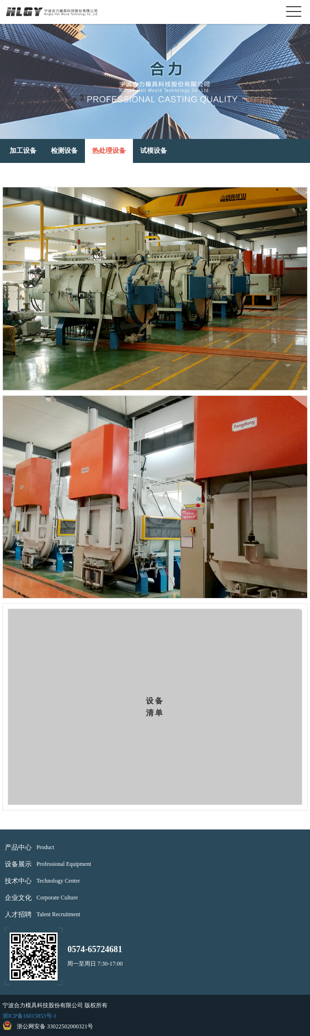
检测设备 (64, 150)
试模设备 (153, 150)
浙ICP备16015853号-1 (29, 1016)
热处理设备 (109, 150)
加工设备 (23, 150)
